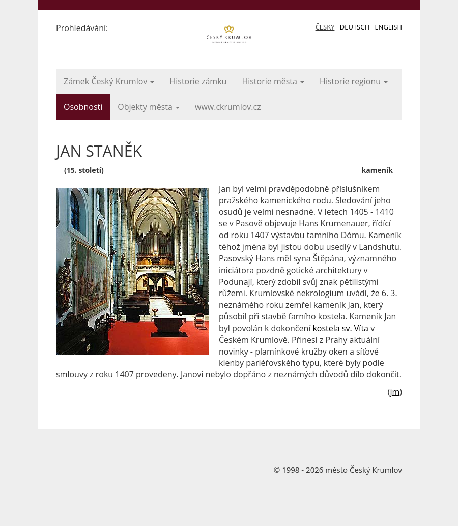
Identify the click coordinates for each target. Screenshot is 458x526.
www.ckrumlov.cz (228, 106)
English (388, 27)
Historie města (273, 81)
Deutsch (354, 27)
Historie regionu (354, 81)
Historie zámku (197, 81)
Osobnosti (83, 106)
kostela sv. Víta (340, 328)
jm (394, 391)
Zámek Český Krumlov (109, 81)
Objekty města (149, 106)
